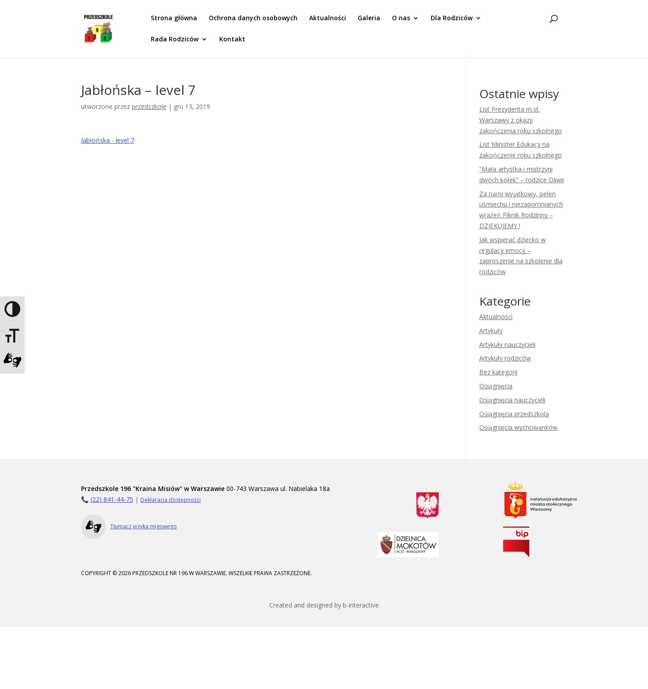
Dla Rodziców (451, 18)
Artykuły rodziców (505, 358)
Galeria (369, 18)
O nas (401, 18)
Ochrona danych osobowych (253, 18)
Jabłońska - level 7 (107, 140)
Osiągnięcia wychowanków (518, 427)
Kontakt (232, 39)
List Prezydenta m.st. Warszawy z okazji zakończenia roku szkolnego (520, 120)
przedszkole (149, 106)
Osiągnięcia (496, 386)
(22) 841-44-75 (111, 499)
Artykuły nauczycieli (507, 344)
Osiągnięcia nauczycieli (512, 400)
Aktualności (327, 18)
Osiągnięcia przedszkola (514, 414)
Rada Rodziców (174, 39)
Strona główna (174, 18)
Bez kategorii (498, 372)
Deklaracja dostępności (170, 500)
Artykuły (491, 330)
